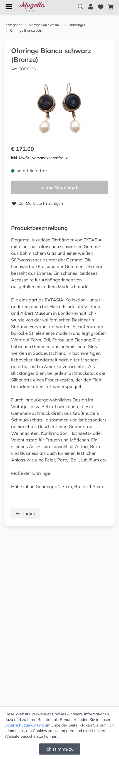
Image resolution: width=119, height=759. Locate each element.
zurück (26, 513)
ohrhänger (77, 25)
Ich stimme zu (60, 749)
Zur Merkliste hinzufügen (37, 203)
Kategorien (14, 25)
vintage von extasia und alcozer (46, 25)
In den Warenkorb (59, 187)
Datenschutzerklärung (24, 725)
